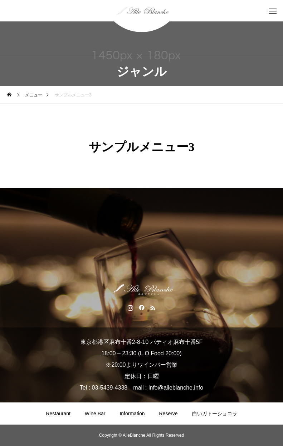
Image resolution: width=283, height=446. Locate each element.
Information (132, 413)
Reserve (168, 413)
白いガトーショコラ (214, 413)
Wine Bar (95, 413)
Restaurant (58, 413)
